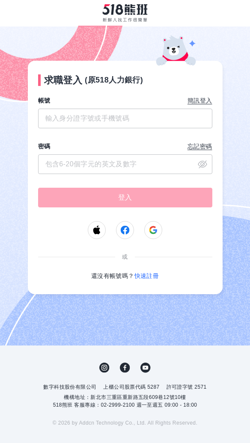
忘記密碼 (200, 146)
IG (104, 368)
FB (125, 368)
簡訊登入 (200, 100)
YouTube (145, 368)
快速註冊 (146, 275)
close (202, 164)
